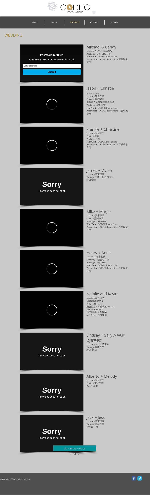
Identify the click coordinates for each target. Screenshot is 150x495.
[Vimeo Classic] (139, 478)
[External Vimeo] (51, 63)
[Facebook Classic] (134, 478)
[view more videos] (74, 448)
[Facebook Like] (19, 484)
